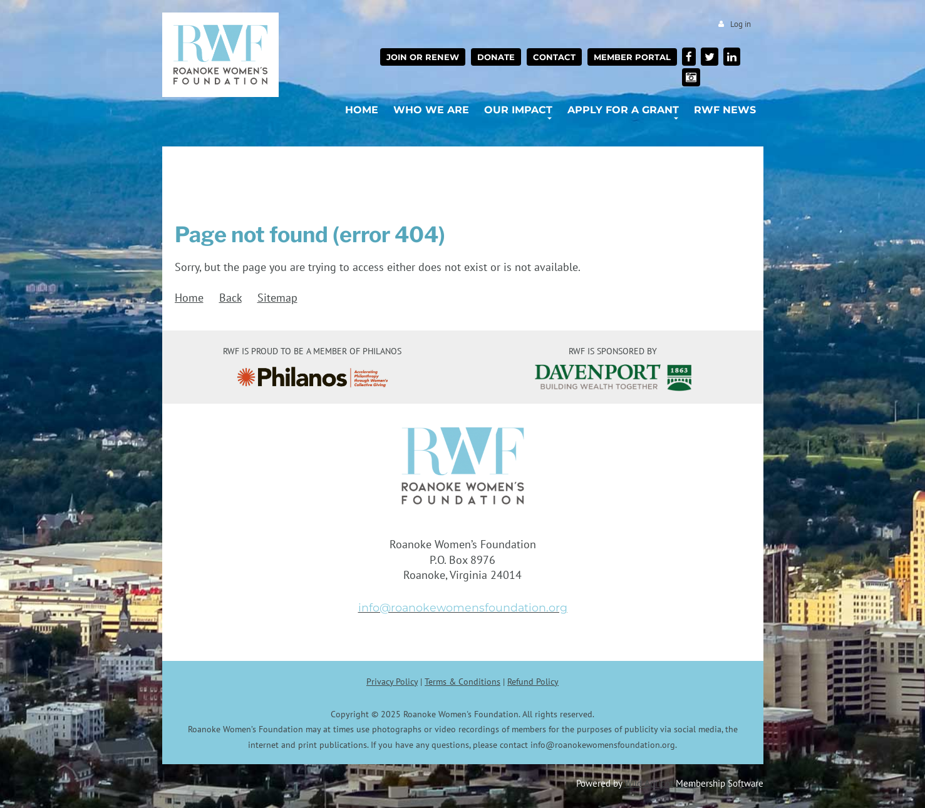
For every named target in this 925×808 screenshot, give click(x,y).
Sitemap (277, 297)
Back (230, 297)
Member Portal (632, 57)
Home (189, 297)
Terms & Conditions (462, 681)
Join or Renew (422, 57)
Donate (496, 57)
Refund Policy (533, 681)
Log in (740, 24)
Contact (554, 57)
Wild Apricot (648, 783)
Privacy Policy (392, 681)
